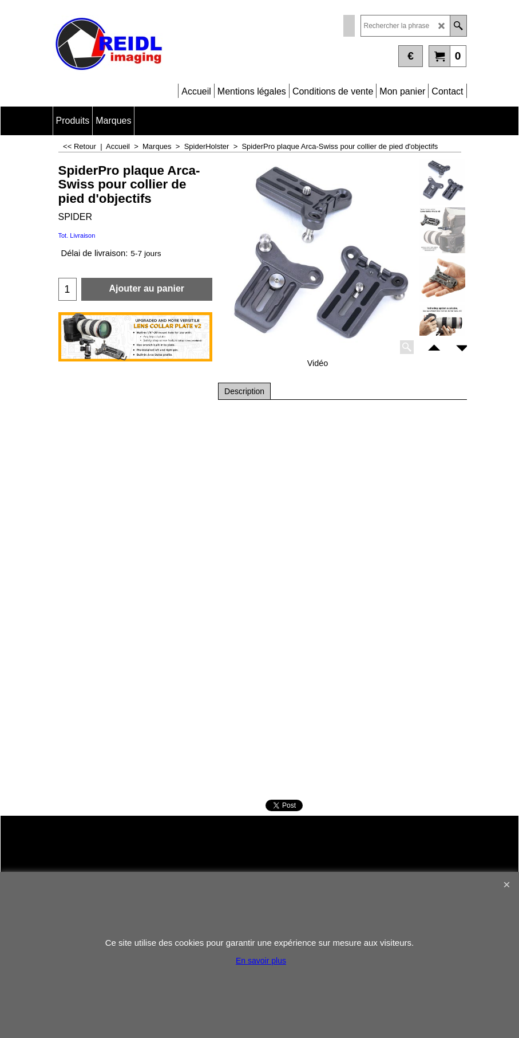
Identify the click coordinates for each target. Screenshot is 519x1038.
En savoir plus (261, 960)
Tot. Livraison (77, 235)
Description (244, 391)
